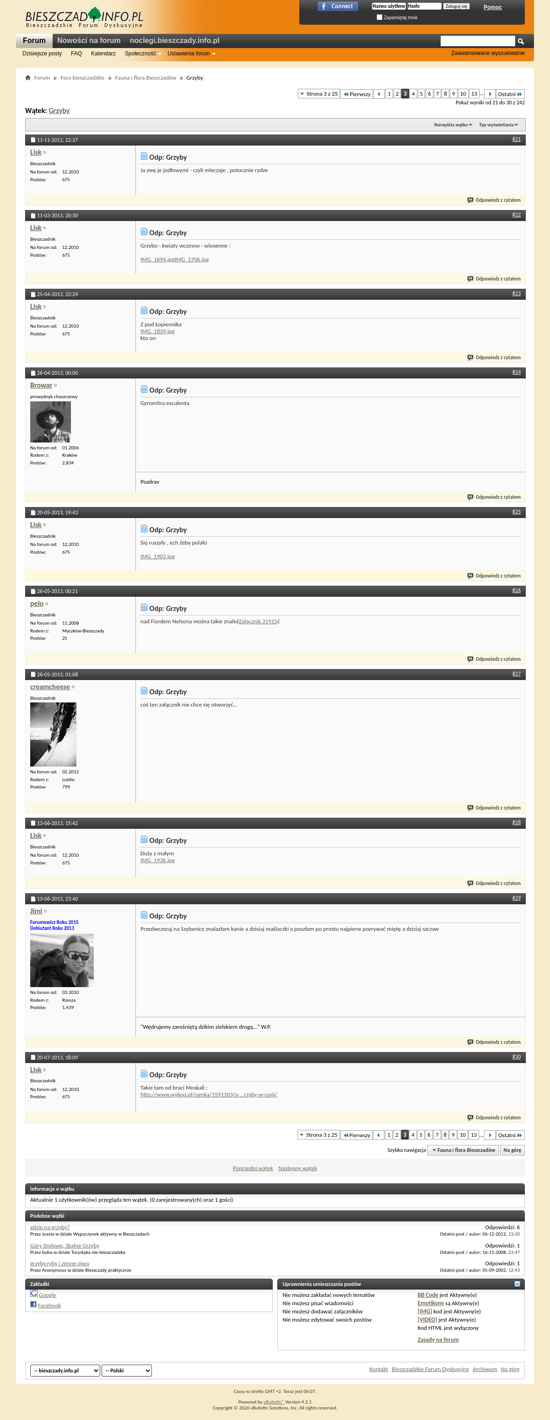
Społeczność (140, 53)
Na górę (513, 1150)
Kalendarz (103, 53)
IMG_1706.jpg (192, 259)
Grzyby (59, 110)
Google (47, 1294)
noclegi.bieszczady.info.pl (175, 40)
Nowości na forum (89, 40)
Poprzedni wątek (253, 1168)
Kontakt (378, 1369)
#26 (516, 590)
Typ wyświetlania (496, 125)
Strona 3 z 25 (322, 93)
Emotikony (431, 1303)
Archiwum (485, 1369)
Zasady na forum (438, 1339)
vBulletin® (274, 1402)
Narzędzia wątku (451, 125)
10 (463, 93)
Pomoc (493, 7)
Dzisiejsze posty (42, 53)
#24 (516, 372)
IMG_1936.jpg (157, 860)
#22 (516, 214)
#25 (516, 511)
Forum (34, 40)
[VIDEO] (427, 1319)
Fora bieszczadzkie (82, 77)
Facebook (49, 1305)
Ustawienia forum (188, 53)
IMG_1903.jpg (157, 556)
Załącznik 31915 (258, 621)
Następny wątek (297, 1168)
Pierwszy (357, 94)
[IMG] (425, 1311)
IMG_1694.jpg (157, 259)
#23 (516, 293)
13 (474, 93)
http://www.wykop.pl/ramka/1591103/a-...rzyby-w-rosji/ (208, 1094)
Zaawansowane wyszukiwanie (488, 53)
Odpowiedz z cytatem (494, 200)
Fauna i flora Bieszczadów (146, 77)
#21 (516, 139)
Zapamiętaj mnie (397, 17)
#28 (516, 822)
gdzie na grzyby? (50, 1227)
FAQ (76, 53)
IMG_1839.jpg (157, 331)
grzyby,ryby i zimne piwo (59, 1263)
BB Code (428, 1294)
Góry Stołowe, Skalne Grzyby (64, 1245)
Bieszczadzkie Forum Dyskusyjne (430, 1369)
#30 (516, 1056)
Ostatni (510, 94)
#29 (516, 898)
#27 (516, 673)
